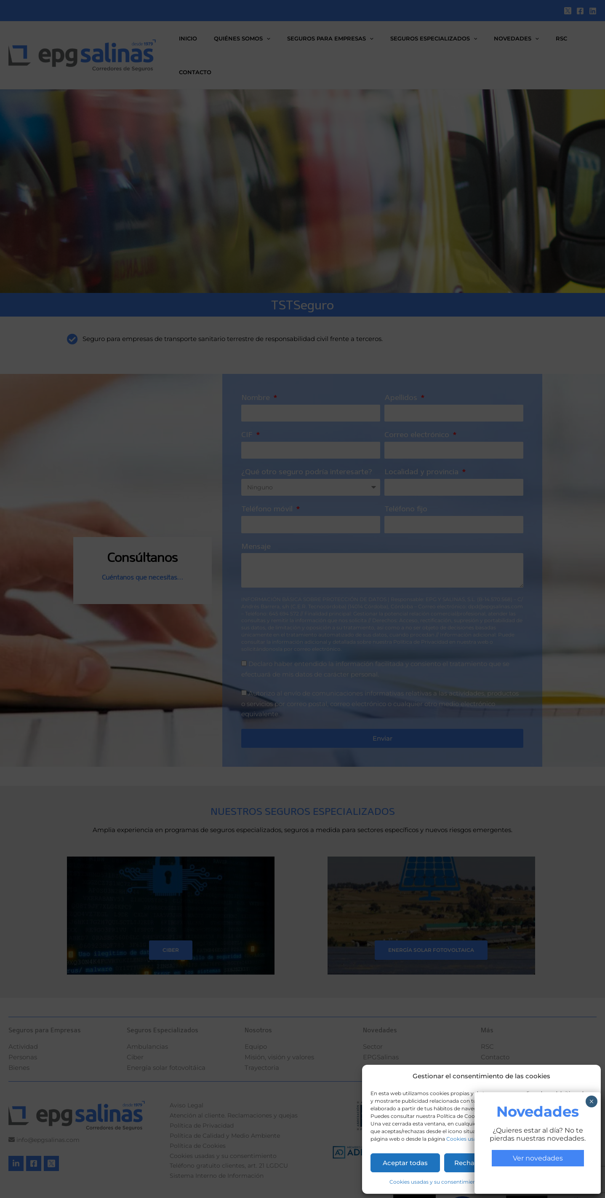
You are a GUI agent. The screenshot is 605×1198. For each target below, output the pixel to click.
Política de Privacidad (513, 1182)
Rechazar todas (479, 1163)
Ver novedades (538, 264)
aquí (491, 1116)
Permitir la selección (555, 1163)
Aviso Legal (559, 1182)
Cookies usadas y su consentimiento (492, 1139)
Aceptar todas (405, 1163)
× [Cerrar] (591, 207)
